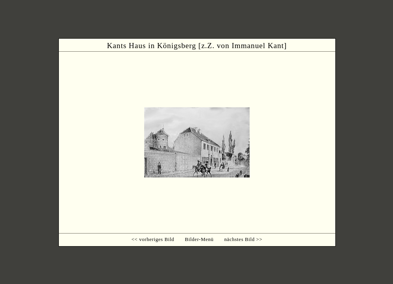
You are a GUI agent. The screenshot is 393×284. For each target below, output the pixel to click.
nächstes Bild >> (243, 239)
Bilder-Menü (199, 239)
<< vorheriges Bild (153, 239)
